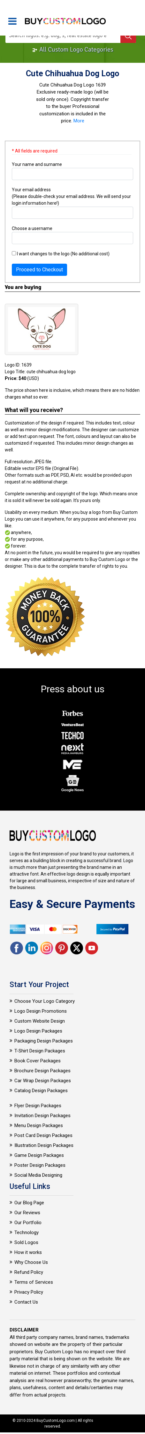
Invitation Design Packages (42, 1115)
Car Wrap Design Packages (42, 1081)
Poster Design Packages (39, 1165)
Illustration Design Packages (43, 1145)
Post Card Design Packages (43, 1135)
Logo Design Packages (38, 1031)
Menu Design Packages (38, 1125)
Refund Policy (28, 1272)
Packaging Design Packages (43, 1041)
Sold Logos (26, 1242)
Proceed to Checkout (39, 270)
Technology (26, 1232)
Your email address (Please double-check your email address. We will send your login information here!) (71, 196)
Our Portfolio (28, 1222)
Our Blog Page (29, 1203)
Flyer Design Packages (37, 1105)
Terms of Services (33, 1282)
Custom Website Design (39, 1021)
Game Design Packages (39, 1155)
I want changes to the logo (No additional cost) (61, 253)
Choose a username (32, 228)
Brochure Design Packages (42, 1071)
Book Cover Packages (37, 1061)
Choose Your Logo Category (44, 1001)
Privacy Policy (28, 1292)
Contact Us (26, 1302)
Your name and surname (37, 164)
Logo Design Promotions (40, 1011)
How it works (28, 1252)
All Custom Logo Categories (72, 49)
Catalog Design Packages (41, 1090)
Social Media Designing (38, 1175)
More (78, 121)
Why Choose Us (31, 1262)
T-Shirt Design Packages (39, 1051)
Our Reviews (27, 1213)
